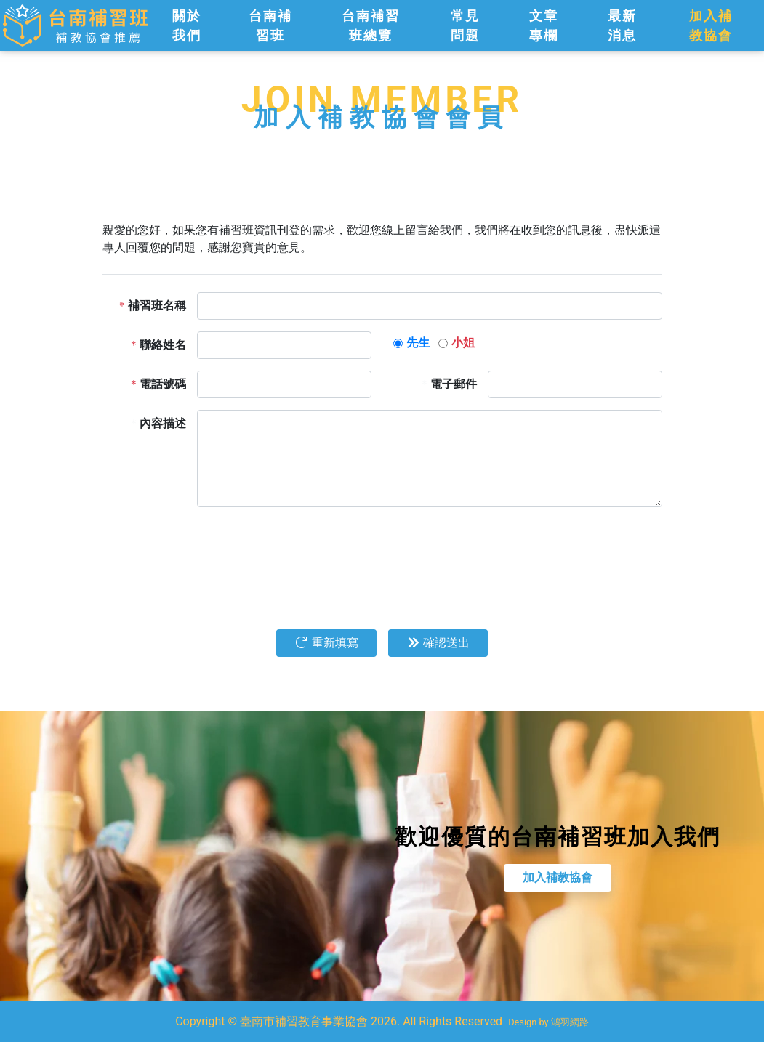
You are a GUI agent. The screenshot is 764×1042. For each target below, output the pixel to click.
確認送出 (438, 643)
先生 (418, 343)
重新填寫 (326, 643)
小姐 (463, 343)
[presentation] (307, 547)
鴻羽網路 (570, 1022)
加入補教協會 (564, 877)
